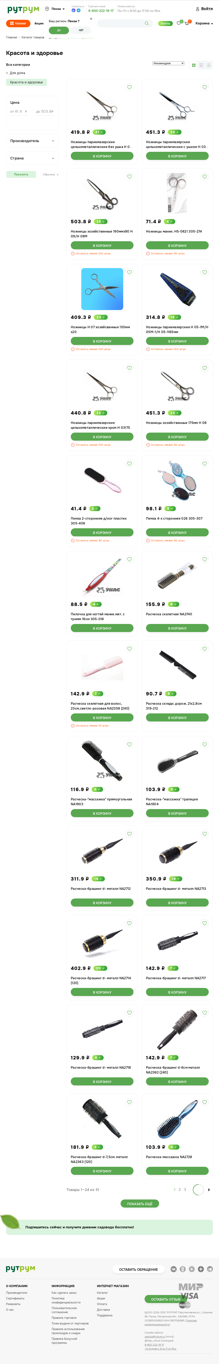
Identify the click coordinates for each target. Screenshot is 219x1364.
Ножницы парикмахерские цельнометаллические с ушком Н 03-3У (176, 147)
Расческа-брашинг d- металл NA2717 (176, 978)
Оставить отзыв (165, 1299)
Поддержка (105, 1315)
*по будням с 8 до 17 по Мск (160, 1348)
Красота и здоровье (26, 82)
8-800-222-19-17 (101, 11)
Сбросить (50, 174)
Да (59, 30)
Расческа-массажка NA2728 (169, 1157)
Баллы (165, 23)
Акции (39, 23)
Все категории (18, 65)
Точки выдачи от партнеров (70, 1323)
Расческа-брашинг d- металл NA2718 (101, 1067)
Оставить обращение (138, 1270)
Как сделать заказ (64, 1293)
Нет (81, 30)
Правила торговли (64, 1318)
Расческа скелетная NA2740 (169, 614)
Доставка (103, 1310)
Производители (16, 1293)
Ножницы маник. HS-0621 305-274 (174, 231)
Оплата (102, 1304)
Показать (21, 174)
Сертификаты (15, 1298)
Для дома (15, 73)
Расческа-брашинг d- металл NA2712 (101, 889)
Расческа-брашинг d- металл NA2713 (176, 889)
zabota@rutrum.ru (155, 1336)
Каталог (18, 24)
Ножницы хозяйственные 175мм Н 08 (176, 423)
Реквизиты (13, 1304)
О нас (10, 1310)
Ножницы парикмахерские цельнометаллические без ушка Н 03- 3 (102, 147)
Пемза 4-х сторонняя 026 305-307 (174, 518)
